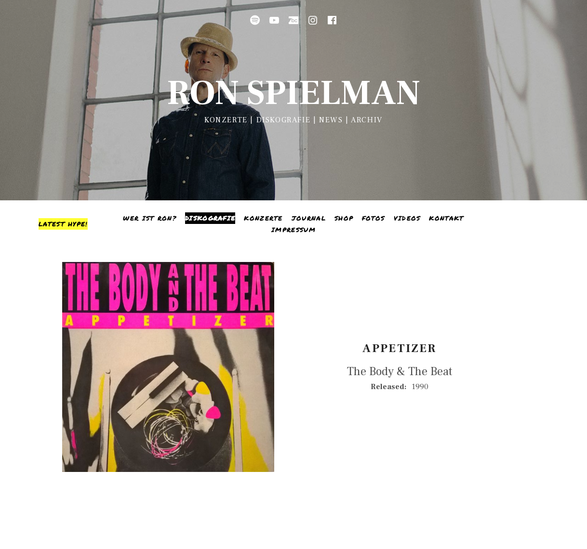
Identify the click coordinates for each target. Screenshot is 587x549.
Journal (309, 218)
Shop (343, 218)
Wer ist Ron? (149, 218)
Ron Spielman (293, 93)
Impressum (293, 229)
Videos (407, 218)
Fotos (373, 218)
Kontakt (446, 218)
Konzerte (263, 218)
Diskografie (210, 218)
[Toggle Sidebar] (63, 224)
